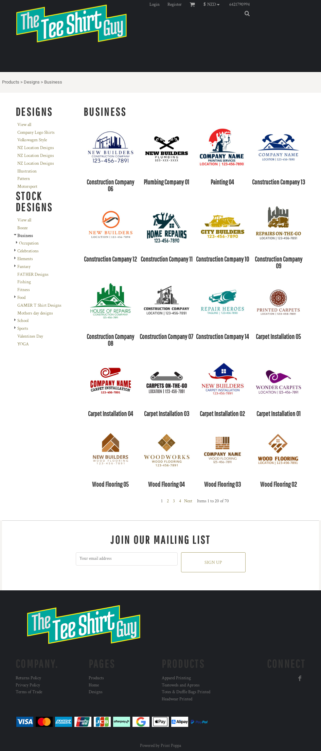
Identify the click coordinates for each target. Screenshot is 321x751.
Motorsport (27, 187)
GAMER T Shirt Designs (39, 305)
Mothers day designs (35, 313)
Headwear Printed (177, 699)
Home (94, 685)
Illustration (27, 171)
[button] (213, 4)
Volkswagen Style (32, 140)
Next (188, 501)
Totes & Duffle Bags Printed (186, 692)
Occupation (29, 243)
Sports (22, 329)
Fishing (24, 282)
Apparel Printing (176, 678)
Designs (32, 82)
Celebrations (28, 251)
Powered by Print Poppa (160, 746)
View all (24, 125)
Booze (22, 228)
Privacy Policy (28, 685)
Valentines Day (30, 336)
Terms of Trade (29, 692)
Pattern (23, 179)
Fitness (23, 290)
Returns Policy (28, 678)
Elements (25, 259)
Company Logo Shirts (36, 133)
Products (10, 82)
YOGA (23, 344)
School (23, 321)
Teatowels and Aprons (181, 685)
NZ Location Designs (35, 148)
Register (174, 4)
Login (154, 4)
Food (21, 298)
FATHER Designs (33, 275)
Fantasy (24, 267)
